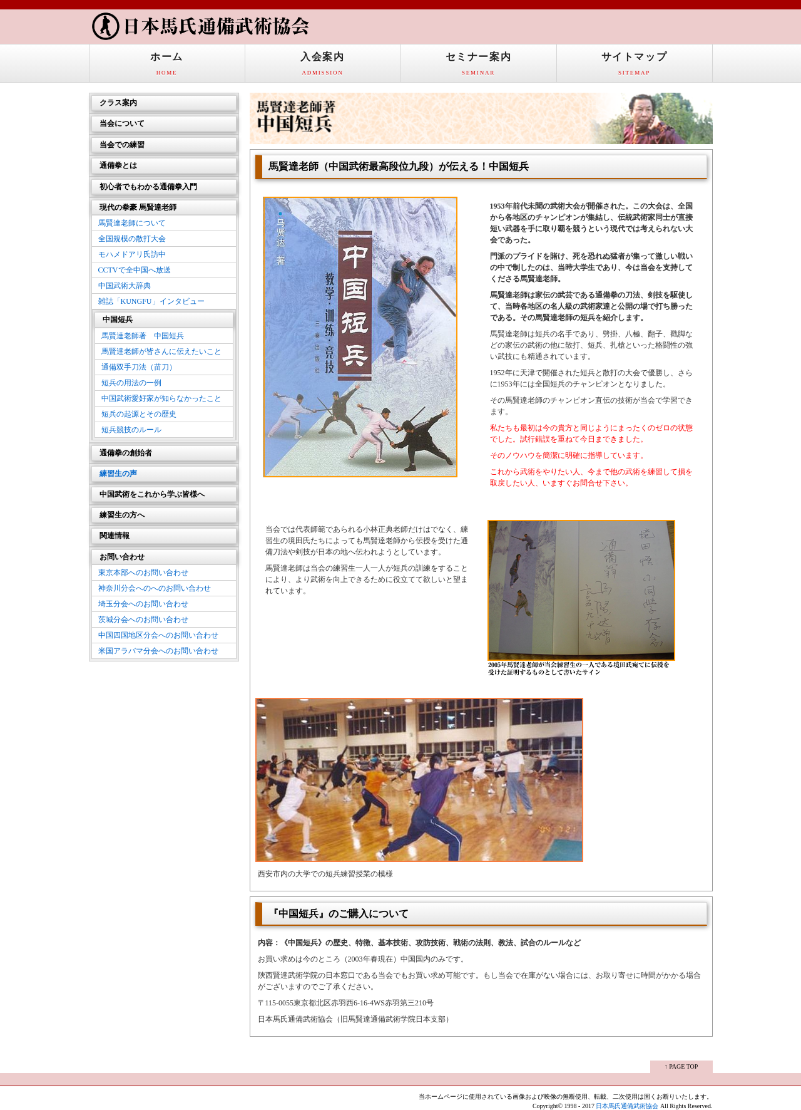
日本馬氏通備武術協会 (627, 1105)
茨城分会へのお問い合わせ (143, 619)
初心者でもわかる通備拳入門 (159, 186)
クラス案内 (163, 102)
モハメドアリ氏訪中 (132, 254)
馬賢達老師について (132, 223)
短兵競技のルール (161, 429)
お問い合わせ (159, 556)
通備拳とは (159, 165)
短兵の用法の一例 (161, 382)
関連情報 (159, 535)
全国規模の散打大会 (132, 238)
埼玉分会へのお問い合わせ (143, 603)
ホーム (167, 66)
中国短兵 (155, 319)
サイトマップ (634, 66)
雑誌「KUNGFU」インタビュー (151, 301)
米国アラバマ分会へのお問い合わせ (158, 650)
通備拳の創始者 (159, 453)
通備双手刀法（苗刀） (161, 367)
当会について (159, 123)
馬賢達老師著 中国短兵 (161, 335)
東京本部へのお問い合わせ (143, 572)
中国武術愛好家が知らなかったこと (161, 398)
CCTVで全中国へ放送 (134, 270)
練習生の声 (152, 473)
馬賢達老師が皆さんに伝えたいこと (161, 351)
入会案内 (322, 66)
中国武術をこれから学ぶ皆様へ (159, 494)
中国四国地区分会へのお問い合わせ (158, 635)
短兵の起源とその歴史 (161, 414)
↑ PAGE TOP (681, 1066)
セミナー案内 (478, 66)
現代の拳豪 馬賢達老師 (157, 207)
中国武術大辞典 (124, 285)
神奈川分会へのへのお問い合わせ (154, 588)
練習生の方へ (159, 515)
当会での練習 (159, 144)
